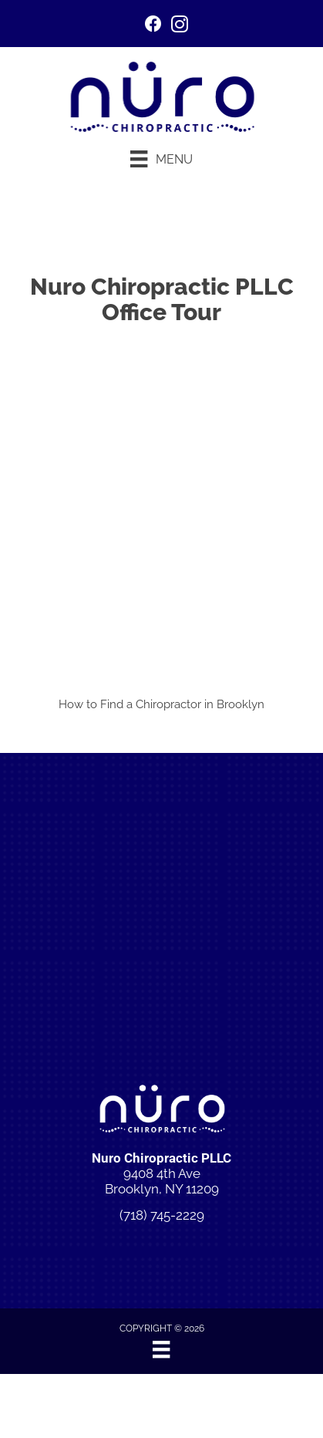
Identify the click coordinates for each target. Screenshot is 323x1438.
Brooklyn (240, 704)
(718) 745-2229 (161, 1215)
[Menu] (161, 159)
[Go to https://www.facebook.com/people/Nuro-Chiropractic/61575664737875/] (153, 25)
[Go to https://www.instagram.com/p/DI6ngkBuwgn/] (179, 26)
